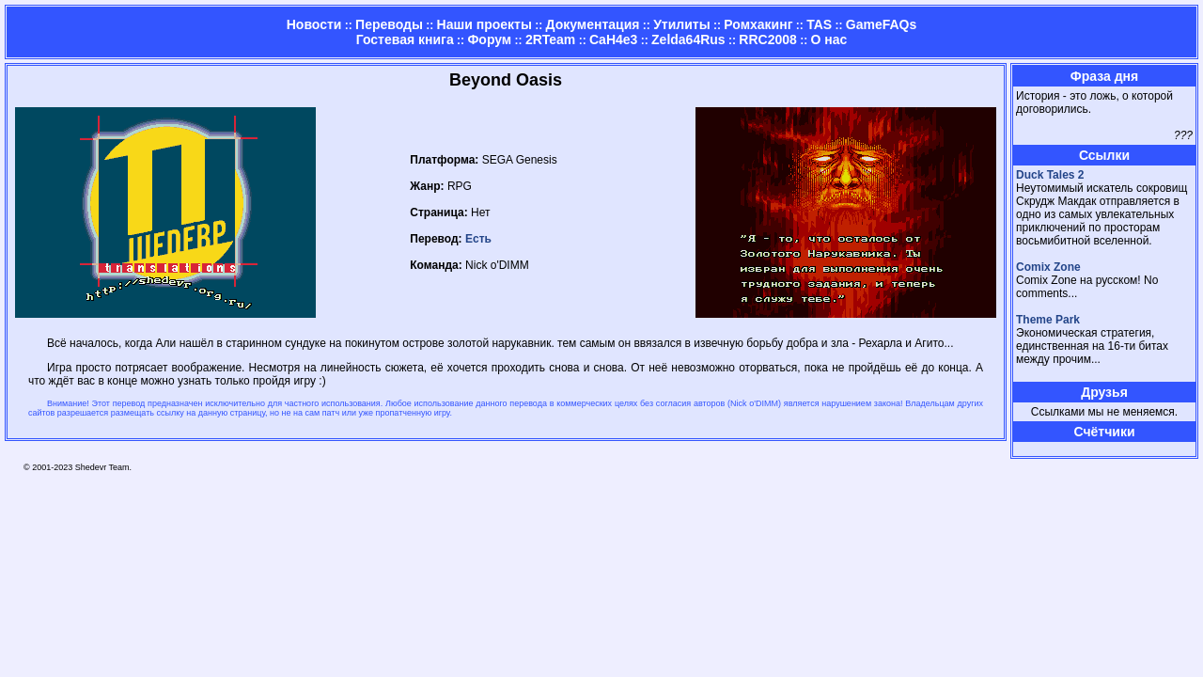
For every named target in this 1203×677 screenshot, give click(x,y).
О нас (828, 39)
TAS (819, 24)
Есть (478, 238)
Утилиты (681, 24)
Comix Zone (1048, 267)
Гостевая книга (405, 39)
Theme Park (1048, 319)
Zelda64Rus (688, 39)
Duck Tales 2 (1050, 174)
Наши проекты (484, 24)
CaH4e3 (613, 39)
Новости (314, 24)
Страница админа (1049, 449)
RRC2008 (767, 39)
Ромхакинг (758, 24)
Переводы (389, 24)
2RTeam (550, 39)
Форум (489, 39)
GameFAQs (881, 24)
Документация (593, 24)
